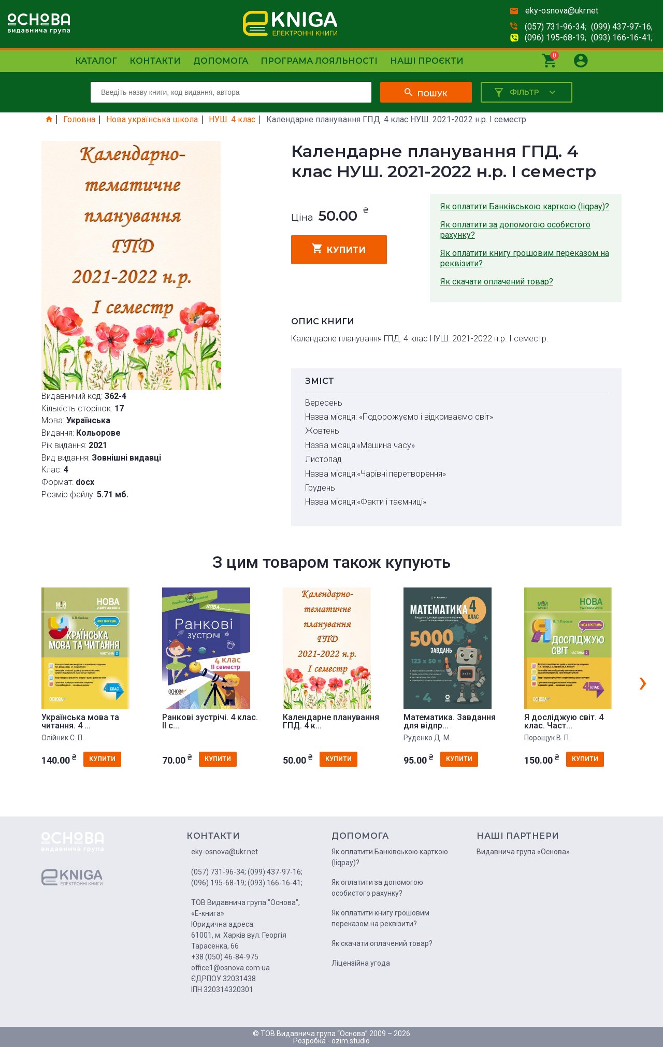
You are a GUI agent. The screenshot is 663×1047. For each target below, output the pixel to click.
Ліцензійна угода (361, 963)
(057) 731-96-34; (555, 27)
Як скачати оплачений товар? (496, 281)
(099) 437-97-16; (622, 27)
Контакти (155, 61)
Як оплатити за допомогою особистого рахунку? (515, 230)
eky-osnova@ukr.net (561, 11)
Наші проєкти (427, 61)
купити (339, 248)
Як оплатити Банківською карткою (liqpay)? (524, 206)
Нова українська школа (152, 120)
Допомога (220, 61)
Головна (79, 120)
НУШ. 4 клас (232, 120)
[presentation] (642, 681)
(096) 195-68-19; (555, 37)
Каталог (96, 61)
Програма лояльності (319, 61)
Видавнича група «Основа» (523, 852)
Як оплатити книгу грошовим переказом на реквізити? (524, 258)
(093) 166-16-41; (622, 37)
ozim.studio (351, 1040)
